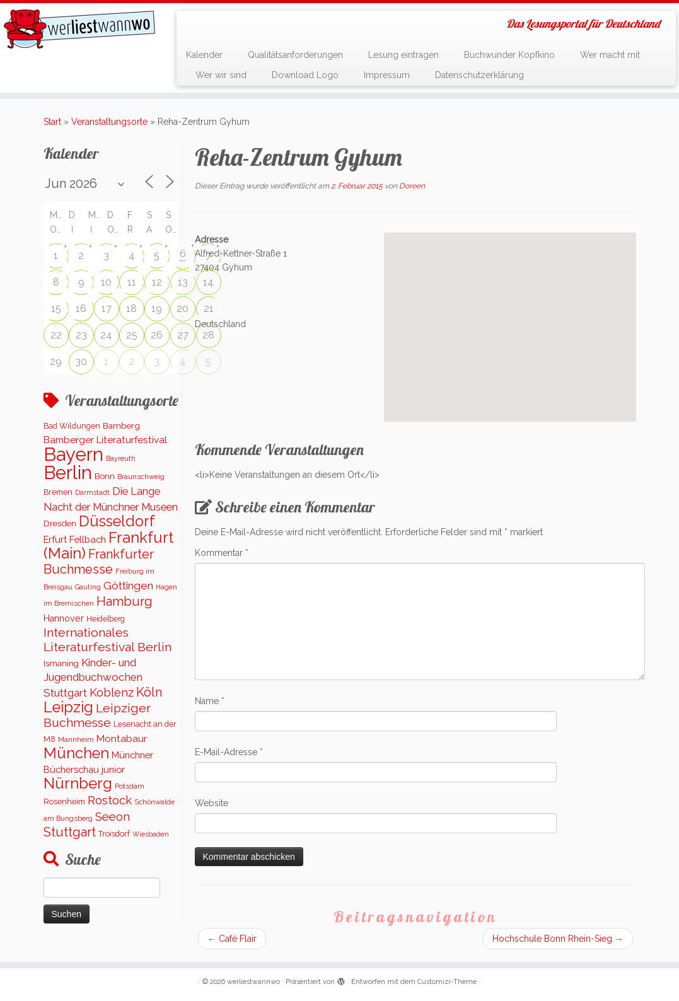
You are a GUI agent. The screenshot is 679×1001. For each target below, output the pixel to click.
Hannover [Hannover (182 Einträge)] (64, 618)
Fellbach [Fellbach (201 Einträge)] (87, 539)
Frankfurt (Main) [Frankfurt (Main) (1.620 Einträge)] (108, 545)
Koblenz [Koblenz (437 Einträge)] (112, 692)
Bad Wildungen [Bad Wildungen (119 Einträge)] (72, 426)
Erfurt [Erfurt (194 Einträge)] (55, 539)
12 (157, 282)
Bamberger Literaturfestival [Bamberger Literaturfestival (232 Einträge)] (105, 440)
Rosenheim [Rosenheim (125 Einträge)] (64, 801)
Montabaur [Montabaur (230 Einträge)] (121, 738)
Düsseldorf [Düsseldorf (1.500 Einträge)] (117, 521)
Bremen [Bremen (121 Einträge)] (58, 492)
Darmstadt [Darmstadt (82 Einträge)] (92, 493)
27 (183, 335)
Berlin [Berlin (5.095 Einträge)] (68, 472)
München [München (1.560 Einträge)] (76, 753)
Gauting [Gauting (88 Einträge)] (88, 587)
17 (107, 309)
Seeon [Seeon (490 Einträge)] (112, 816)
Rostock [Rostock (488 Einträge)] (110, 800)
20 (183, 309)
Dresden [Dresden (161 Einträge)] (60, 523)
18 (131, 309)
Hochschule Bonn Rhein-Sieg (558, 939)
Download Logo (305, 75)
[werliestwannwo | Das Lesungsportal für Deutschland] (79, 29)
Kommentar (221, 553)
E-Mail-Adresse (229, 752)
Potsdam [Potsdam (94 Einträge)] (129, 786)
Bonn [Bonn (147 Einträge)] (105, 476)
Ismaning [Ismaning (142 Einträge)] (61, 663)
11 (131, 282)
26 (157, 335)
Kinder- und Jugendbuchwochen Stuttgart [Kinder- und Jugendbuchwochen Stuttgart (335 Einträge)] (93, 677)
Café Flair (232, 939)
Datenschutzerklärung (479, 75)
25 (131, 335)
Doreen (412, 186)
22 (56, 335)
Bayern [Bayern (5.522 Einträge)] (73, 454)
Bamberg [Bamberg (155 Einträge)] (121, 425)
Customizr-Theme (447, 982)
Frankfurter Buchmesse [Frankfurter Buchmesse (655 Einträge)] (99, 562)
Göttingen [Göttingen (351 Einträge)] (128, 585)
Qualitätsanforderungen (295, 55)
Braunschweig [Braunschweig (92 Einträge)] (141, 476)
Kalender (204, 55)
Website (211, 803)
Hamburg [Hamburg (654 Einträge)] (124, 601)
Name (209, 701)
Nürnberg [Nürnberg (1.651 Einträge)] (78, 783)
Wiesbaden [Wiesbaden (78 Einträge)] (150, 834)
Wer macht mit (610, 55)
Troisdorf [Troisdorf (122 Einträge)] (114, 833)
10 (106, 282)
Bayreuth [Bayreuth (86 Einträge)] (121, 458)
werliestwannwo (253, 982)
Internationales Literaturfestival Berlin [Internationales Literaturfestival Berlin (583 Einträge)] (107, 639)
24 (106, 335)
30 (81, 361)
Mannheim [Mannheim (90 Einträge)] (76, 739)
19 (156, 309)
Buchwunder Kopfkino (509, 55)
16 (81, 309)
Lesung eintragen (403, 55)
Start (52, 122)
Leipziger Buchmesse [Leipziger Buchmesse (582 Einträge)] (97, 715)
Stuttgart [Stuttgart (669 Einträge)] (70, 832)
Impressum (387, 75)
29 (56, 361)
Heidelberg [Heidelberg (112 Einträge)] (105, 619)
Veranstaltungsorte (109, 122)
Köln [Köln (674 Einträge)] (149, 692)
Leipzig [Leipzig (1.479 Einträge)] (68, 707)
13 (183, 282)
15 (56, 309)
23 (81, 335)
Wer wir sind (221, 75)
